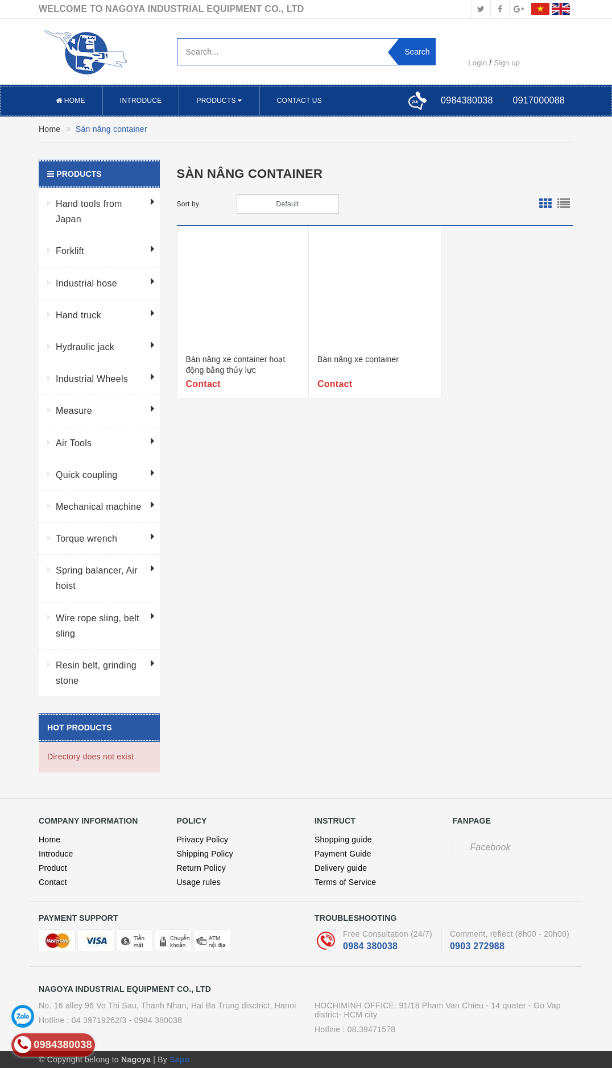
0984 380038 (370, 946)
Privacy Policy (203, 839)
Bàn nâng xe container (358, 359)
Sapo (179, 1059)
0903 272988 (477, 946)
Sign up (507, 63)
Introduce (141, 101)
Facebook (490, 847)
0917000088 (539, 100)
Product (53, 867)
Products (219, 101)
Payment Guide (343, 853)
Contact (53, 882)
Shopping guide (343, 839)
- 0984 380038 (156, 1020)
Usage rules (199, 882)
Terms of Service (345, 882)
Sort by (188, 204)
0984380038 (467, 100)
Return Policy (201, 867)
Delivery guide (341, 867)
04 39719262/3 (99, 1020)
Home (70, 101)
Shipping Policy (205, 853)
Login (477, 63)
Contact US (299, 101)
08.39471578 (372, 1029)
